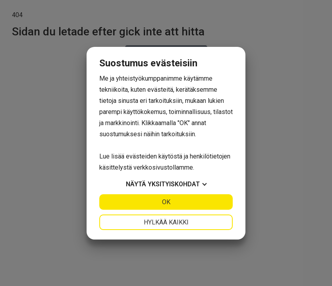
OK (166, 202)
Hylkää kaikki (166, 222)
